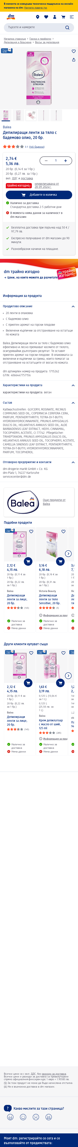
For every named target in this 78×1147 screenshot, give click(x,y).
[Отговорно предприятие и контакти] (39, 462)
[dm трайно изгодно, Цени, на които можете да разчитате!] (39, 274)
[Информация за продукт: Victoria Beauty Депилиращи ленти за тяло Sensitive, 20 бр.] (55, 615)
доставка (27, 178)
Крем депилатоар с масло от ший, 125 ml (51, 724)
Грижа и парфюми (40, 39)
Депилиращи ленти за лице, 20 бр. (17, 599)
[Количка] (63, 17)
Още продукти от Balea (36, 502)
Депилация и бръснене (17, 42)
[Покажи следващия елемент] (68, 553)
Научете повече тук (35, 7)
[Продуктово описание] (39, 306)
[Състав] (39, 403)
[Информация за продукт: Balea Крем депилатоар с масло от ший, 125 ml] (55, 739)
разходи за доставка (54, 1074)
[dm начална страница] (10, 17)
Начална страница (15, 39)
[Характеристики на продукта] (39, 385)
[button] (71, 17)
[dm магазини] (37, 17)
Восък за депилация (47, 42)
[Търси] (67, 27)
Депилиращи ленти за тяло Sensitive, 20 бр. (50, 599)
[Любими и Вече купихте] (46, 17)
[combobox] (39, 27)
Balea (7, 127)
